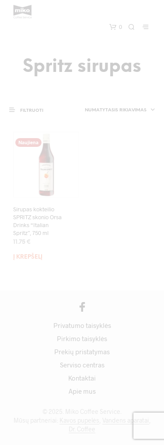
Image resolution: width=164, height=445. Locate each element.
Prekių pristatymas (82, 352)
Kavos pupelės (79, 420)
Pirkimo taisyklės (82, 338)
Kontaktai (82, 378)
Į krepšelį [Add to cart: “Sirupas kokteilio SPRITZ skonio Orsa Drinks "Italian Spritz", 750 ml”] (27, 257)
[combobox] (113, 110)
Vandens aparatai (125, 420)
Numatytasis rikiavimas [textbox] (116, 110)
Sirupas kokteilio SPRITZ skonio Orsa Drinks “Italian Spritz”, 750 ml (37, 221)
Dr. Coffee (82, 429)
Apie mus (82, 391)
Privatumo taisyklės (82, 325)
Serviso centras (82, 365)
